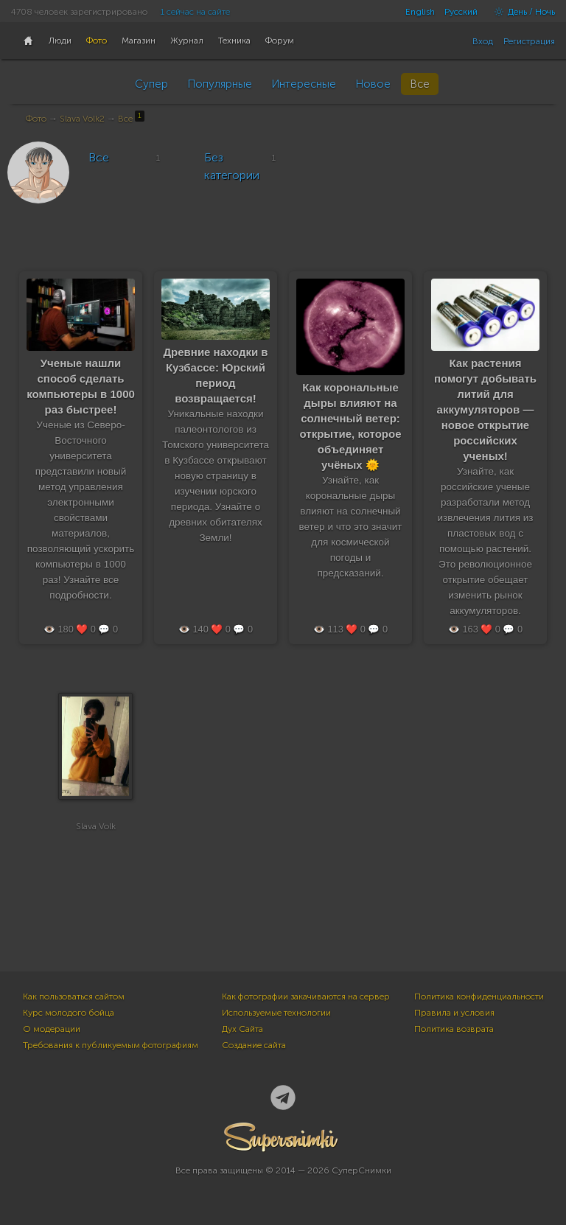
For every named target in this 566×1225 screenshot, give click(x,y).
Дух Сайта (242, 1029)
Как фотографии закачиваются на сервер (306, 996)
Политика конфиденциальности (479, 996)
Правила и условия (454, 1013)
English (420, 12)
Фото (36, 119)
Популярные (219, 84)
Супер (151, 84)
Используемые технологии (276, 1013)
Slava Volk (96, 826)
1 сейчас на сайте (195, 12)
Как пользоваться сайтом (74, 996)
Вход (482, 41)
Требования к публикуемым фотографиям (110, 1045)
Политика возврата (454, 1029)
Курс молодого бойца (68, 1013)
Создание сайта (254, 1045)
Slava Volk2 (82, 119)
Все (420, 84)
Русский (461, 12)
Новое (373, 84)
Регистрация (529, 41)
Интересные (303, 84)
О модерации (51, 1029)
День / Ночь (521, 12)
